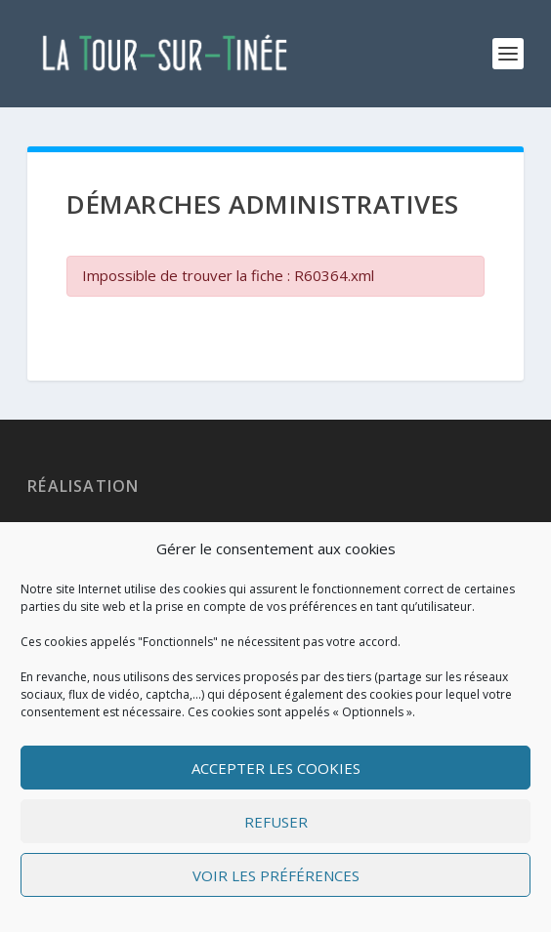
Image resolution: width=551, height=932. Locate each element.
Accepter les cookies (275, 768)
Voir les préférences (276, 875)
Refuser (276, 821)
